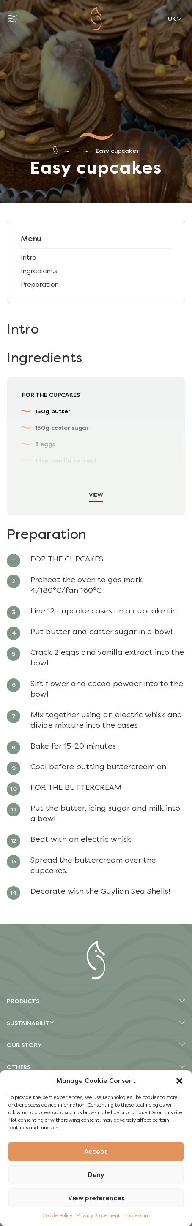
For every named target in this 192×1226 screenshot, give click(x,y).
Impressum (137, 1215)
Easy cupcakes (117, 151)
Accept (96, 1151)
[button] (179, 1081)
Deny (96, 1175)
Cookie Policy (57, 1215)
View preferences (96, 1198)
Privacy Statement (98, 1215)
